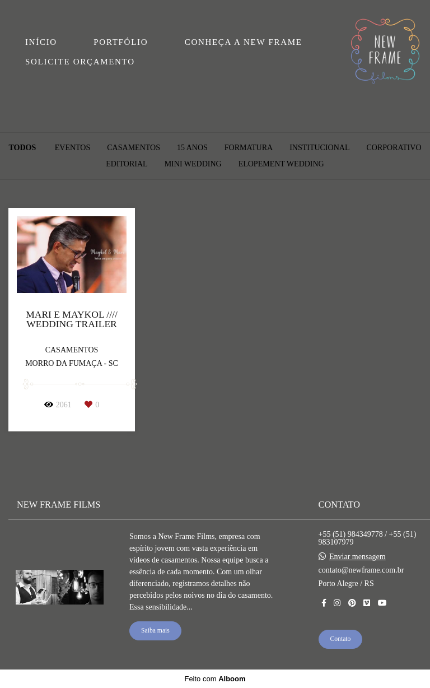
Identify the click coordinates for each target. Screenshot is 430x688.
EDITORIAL (126, 164)
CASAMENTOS (133, 148)
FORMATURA (249, 148)
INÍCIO (41, 42)
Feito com (214, 679)
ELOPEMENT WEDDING (281, 164)
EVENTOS (73, 148)
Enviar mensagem (357, 557)
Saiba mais (155, 630)
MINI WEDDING (193, 164)
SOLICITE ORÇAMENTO (80, 61)
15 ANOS (192, 148)
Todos (22, 148)
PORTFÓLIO (121, 42)
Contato (340, 639)
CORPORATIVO (393, 148)
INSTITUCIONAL (319, 148)
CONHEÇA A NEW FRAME (243, 42)
